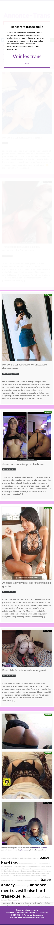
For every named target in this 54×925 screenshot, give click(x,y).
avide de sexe (10, 875)
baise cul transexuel (14, 871)
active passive (37, 869)
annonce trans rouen (33, 867)
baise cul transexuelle (24, 869)
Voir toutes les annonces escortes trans (29, 917)
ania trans (18, 886)
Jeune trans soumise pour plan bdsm (22, 464)
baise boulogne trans (31, 858)
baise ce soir (23, 864)
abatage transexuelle (8, 869)
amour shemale (46, 867)
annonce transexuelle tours (30, 880)
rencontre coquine (39, 848)
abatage (18, 880)
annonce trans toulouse (39, 875)
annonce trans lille (28, 871)
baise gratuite (14, 900)
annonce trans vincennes (37, 864)
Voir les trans (27, 56)
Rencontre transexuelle (27, 910)
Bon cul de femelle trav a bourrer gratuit (24, 670)
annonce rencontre (7, 880)
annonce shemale (31, 873)
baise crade (19, 858)
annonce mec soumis (22, 875)
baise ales (4, 873)
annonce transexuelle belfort (35, 897)
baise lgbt (26, 886)
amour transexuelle (8, 858)
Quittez (27, 63)
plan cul (23, 850)
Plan (11, 917)
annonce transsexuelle (17, 873)
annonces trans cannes (43, 871)
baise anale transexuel (17, 867)
